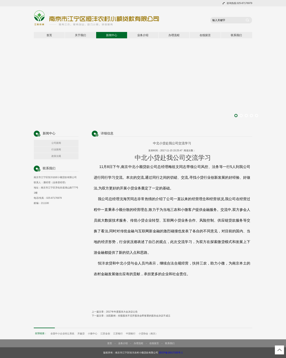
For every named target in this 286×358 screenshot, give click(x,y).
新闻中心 (111, 35)
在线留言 (205, 35)
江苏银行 (118, 333)
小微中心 (92, 333)
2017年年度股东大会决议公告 (122, 311)
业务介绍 (142, 35)
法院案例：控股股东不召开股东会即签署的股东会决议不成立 (138, 315)
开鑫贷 (81, 333)
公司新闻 (56, 143)
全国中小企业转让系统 (62, 333)
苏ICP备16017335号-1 (171, 352)
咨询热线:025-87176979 (239, 3)
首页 (49, 35)
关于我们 (80, 35)
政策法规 (56, 156)
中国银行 (130, 333)
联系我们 (236, 35)
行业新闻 (56, 149)
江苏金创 (105, 333)
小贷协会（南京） (148, 333)
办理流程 (174, 35)
